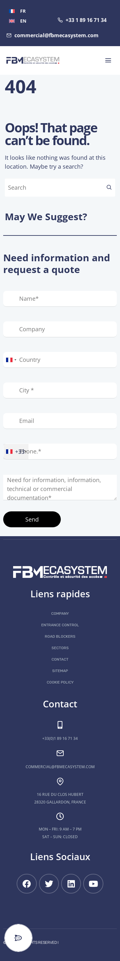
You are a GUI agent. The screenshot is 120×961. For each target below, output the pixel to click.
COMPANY (60, 613)
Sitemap (60, 671)
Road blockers (60, 636)
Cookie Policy (60, 682)
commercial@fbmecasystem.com (60, 766)
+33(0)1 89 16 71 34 (60, 738)
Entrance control (60, 625)
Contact (60, 659)
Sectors (60, 648)
